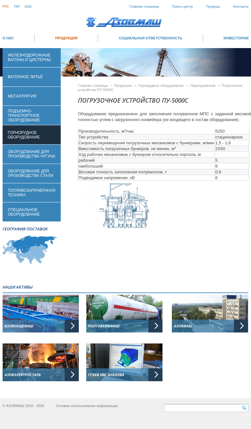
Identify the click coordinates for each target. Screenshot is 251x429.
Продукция (66, 38)
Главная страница (144, 6)
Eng (28, 6)
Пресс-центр (182, 6)
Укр (17, 6)
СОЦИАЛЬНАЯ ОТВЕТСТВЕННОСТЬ (150, 38)
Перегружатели (203, 85)
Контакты (241, 6)
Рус (6, 6)
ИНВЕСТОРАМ (236, 38)
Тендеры (213, 6)
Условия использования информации (87, 406)
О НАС (8, 38)
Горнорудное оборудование (161, 85)
